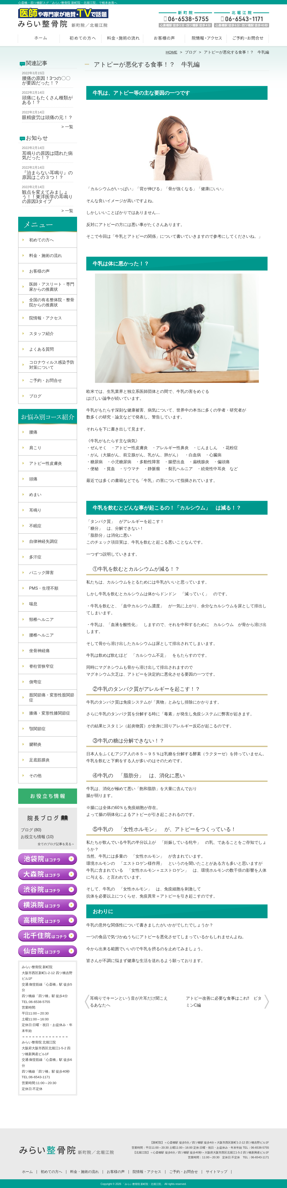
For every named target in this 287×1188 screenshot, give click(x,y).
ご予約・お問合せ (248, 40)
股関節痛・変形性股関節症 (51, 697)
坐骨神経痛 (39, 651)
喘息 (33, 604)
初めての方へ (81, 40)
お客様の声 (164, 40)
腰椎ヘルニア (41, 635)
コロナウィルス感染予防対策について (51, 365)
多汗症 (35, 557)
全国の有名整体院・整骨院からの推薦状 (51, 302)
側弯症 (35, 682)
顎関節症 (37, 729)
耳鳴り (35, 510)
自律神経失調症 (43, 541)
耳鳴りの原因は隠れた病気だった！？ (47, 155)
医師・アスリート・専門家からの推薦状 (51, 286)
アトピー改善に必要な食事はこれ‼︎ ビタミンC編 (224, 1001)
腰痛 (33, 432)
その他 (35, 775)
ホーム (39, 40)
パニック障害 (41, 572)
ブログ (190, 52)
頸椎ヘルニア (41, 619)
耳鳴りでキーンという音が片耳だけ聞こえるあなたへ (129, 1001)
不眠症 (35, 526)
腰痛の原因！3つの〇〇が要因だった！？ (46, 80)
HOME (171, 52)
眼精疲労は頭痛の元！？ (47, 117)
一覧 (69, 127)
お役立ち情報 (33, 837)
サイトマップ (216, 1172)
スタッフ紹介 (41, 333)
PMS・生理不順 (44, 588)
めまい (35, 494)
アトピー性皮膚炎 (45, 463)
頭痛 (33, 479)
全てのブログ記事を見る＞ (56, 844)
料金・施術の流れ (123, 40)
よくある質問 (41, 349)
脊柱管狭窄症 (41, 666)
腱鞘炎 (35, 744)
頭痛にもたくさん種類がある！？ (47, 100)
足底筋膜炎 (39, 760)
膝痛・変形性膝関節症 (49, 713)
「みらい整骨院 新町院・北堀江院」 (143, 1184)
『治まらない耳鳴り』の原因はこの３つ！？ (47, 175)
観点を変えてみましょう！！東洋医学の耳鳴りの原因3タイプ (47, 197)
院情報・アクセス (206, 40)
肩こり (35, 448)
